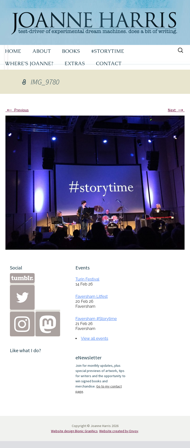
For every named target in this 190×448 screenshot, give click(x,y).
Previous (17, 109)
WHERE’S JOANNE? (29, 63)
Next (176, 109)
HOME (13, 51)
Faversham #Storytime (96, 318)
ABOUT (41, 51)
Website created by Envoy (118, 431)
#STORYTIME (107, 51)
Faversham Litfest (91, 296)
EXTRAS (75, 63)
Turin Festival (87, 279)
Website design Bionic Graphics (74, 431)
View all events (94, 338)
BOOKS (71, 51)
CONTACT (109, 63)
